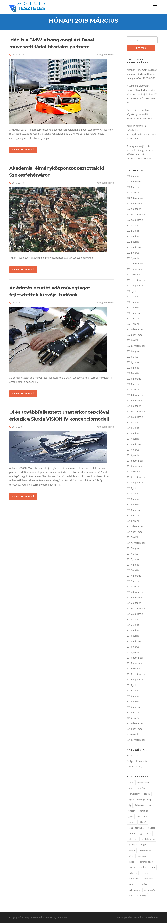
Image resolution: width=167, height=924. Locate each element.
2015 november (135, 664)
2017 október (134, 538)
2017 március (134, 576)
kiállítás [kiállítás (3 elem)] (151, 829)
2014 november (135, 730)
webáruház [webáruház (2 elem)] (149, 891)
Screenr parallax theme (127, 918)
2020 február (133, 385)
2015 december (135, 658)
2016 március (134, 642)
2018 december (135, 461)
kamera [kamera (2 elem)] (132, 823)
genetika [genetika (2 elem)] (143, 812)
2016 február (133, 648)
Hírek (111, 55)
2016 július (132, 620)
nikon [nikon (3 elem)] (143, 846)
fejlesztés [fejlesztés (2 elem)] (139, 806)
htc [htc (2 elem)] (138, 817)
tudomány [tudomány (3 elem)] (133, 880)
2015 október (134, 669)
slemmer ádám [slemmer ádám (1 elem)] (145, 863)
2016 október (134, 604)
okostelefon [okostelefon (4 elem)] (145, 851)
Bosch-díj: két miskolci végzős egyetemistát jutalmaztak (138, 115)
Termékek (132, 767)
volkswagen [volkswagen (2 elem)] (134, 891)
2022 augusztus (135, 221)
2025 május (133, 177)
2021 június (133, 297)
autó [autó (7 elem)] (130, 783)
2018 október (134, 472)
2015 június (133, 691)
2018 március (134, 511)
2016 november (135, 598)
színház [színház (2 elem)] (143, 868)
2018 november (135, 467)
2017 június (133, 560)
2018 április (133, 505)
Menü (155, 6)
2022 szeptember (136, 215)
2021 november (135, 270)
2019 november (135, 401)
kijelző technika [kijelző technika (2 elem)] (136, 829)
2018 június (133, 494)
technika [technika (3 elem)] (132, 874)
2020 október (134, 341)
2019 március (134, 445)
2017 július (132, 555)
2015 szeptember (136, 675)
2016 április (133, 637)
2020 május (133, 369)
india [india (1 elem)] (146, 817)
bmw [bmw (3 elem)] (130, 789)
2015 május (133, 697)
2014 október (134, 735)
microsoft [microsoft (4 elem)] (133, 840)
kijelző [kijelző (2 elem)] (143, 823)
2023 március (134, 182)
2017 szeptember (136, 544)
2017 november (135, 533)
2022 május (133, 237)
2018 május (133, 500)
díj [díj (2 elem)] (129, 806)
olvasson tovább (23, 150)
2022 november (135, 204)
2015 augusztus (135, 680)
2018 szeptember (136, 478)
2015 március (134, 708)
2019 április (133, 440)
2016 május (133, 631)
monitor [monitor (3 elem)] (132, 846)
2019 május (133, 434)
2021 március (134, 314)
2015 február (133, 713)
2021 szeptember (136, 281)
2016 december (135, 593)
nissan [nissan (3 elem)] (131, 851)
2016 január (133, 653)
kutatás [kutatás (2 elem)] (132, 834)
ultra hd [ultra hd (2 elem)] (132, 885)
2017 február (133, 582)
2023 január (133, 193)
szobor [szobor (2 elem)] (131, 868)
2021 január (133, 325)
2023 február (133, 188)
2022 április (133, 243)
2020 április (133, 374)
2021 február (133, 319)
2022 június (133, 232)
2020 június (133, 363)
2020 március (134, 379)
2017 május (133, 566)
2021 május (133, 303)
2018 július (132, 489)
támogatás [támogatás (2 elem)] (148, 880)
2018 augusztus (135, 483)
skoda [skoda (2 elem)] (131, 863)
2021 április (133, 308)
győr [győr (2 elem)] (130, 817)
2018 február (133, 516)
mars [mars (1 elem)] (148, 834)
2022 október (134, 210)
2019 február (133, 451)
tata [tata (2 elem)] (153, 868)
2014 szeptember (136, 741)
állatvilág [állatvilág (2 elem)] (141, 896)
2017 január (133, 587)
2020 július (132, 358)
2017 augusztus (135, 549)
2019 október (134, 407)
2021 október (134, 275)
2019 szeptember (136, 412)
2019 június (133, 429)
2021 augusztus (135, 286)
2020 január (133, 390)
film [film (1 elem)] (150, 806)
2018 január (133, 522)
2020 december (135, 330)
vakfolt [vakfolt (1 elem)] (143, 885)
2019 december (135, 396)
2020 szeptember (136, 347)
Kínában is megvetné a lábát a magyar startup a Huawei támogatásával (141, 75)
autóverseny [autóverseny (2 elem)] (143, 783)
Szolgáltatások (134, 762)
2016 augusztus (135, 615)
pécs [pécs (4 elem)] (130, 857)
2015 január (133, 719)
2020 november (135, 336)
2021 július (132, 292)
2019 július (132, 423)
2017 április (133, 571)
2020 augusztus (135, 352)
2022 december (135, 199)
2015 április (133, 702)
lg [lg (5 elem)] (141, 834)
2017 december (135, 527)
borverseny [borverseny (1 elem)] (133, 795)
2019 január (133, 456)
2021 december (135, 264)
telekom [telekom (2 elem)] (145, 874)
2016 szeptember (136, 609)
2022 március (134, 248)
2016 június (133, 626)
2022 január (133, 259)
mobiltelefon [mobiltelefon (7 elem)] (148, 840)
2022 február (133, 254)
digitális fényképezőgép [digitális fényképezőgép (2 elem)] (139, 800)
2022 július (132, 226)
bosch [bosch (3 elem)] (147, 795)
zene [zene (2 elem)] (130, 896)
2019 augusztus (135, 418)
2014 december (135, 724)
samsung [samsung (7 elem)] (141, 857)
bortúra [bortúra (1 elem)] (141, 789)
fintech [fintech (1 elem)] (131, 812)
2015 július (132, 686)
